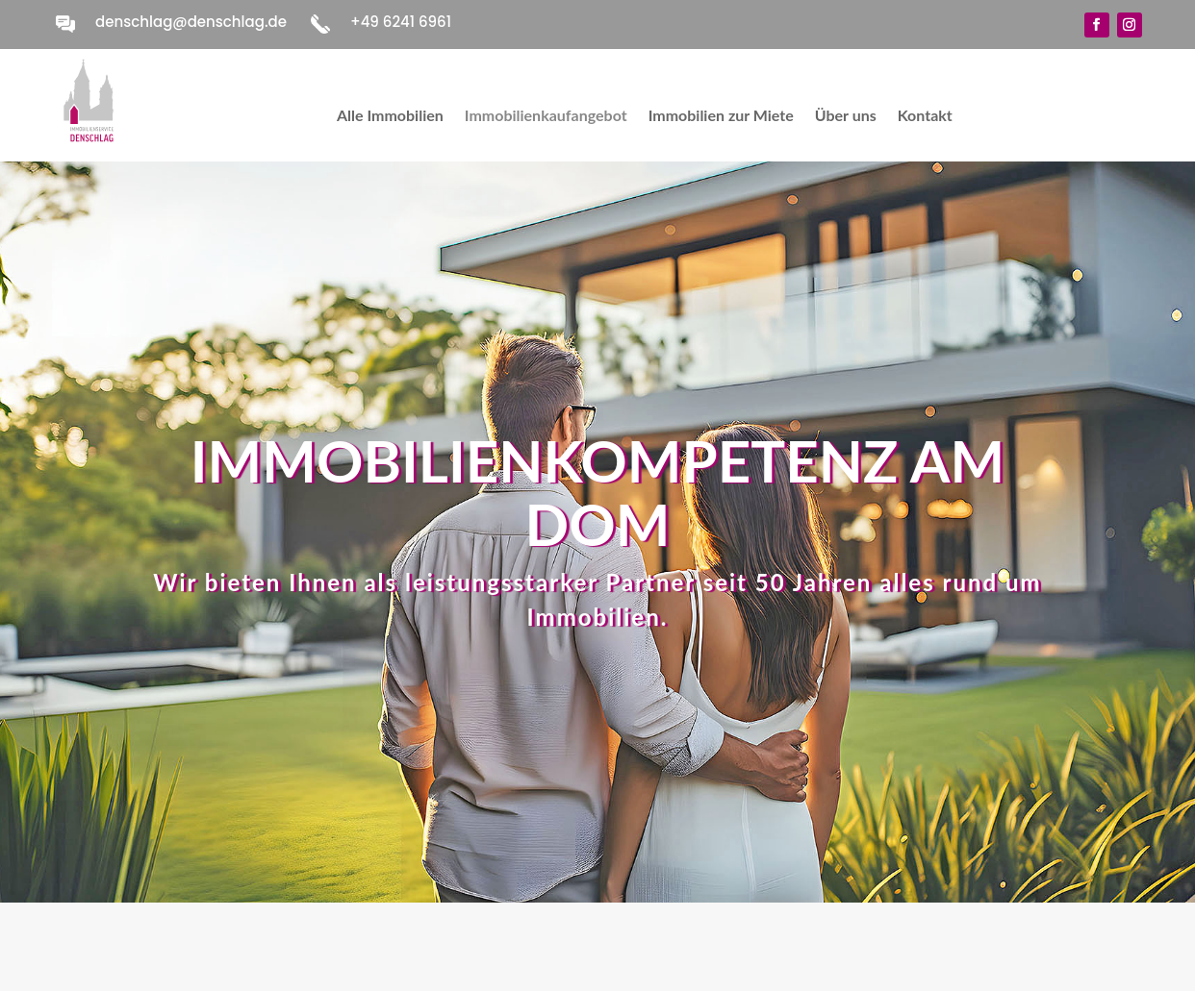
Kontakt (925, 116)
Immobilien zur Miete (721, 116)
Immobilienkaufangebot (546, 116)
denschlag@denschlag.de (191, 22)
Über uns (846, 116)
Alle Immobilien (390, 116)
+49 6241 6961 (400, 22)
